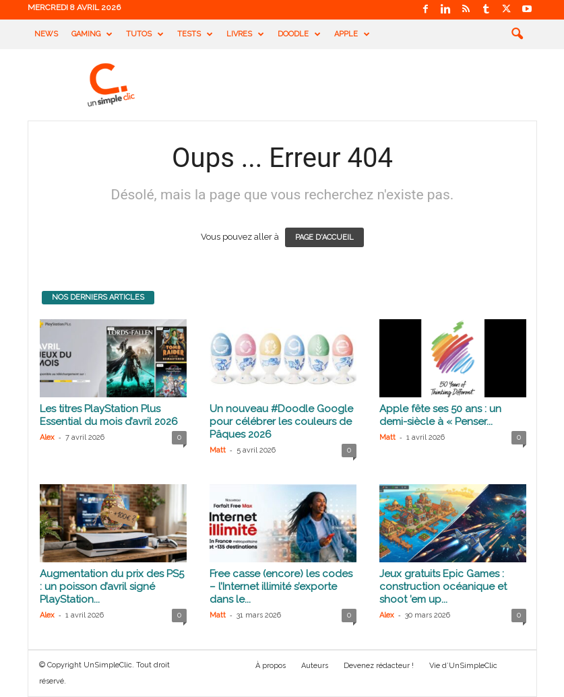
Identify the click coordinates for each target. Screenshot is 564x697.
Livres (245, 34)
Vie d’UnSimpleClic (463, 665)
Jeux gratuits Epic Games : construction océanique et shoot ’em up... (443, 586)
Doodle (299, 34)
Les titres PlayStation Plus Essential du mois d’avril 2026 (109, 415)
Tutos (145, 34)
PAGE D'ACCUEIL (324, 237)
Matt (218, 450)
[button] (517, 34)
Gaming (92, 34)
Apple (352, 34)
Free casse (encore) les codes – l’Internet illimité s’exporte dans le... (281, 586)
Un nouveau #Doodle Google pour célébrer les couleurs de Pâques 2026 (281, 421)
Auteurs (314, 665)
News (46, 34)
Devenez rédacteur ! (379, 665)
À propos (270, 665)
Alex (47, 437)
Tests (195, 34)
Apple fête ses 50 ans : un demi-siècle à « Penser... (440, 415)
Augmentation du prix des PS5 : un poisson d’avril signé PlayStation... (112, 586)
